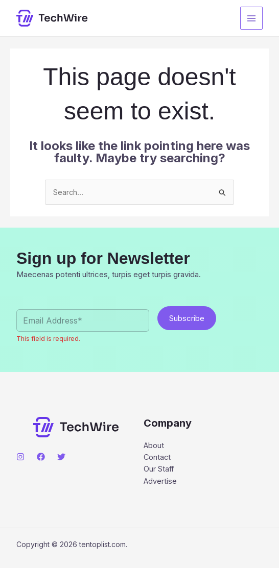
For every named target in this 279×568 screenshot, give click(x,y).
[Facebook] (41, 457)
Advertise (160, 482)
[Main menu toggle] (251, 18)
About (154, 446)
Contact (158, 458)
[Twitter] (61, 457)
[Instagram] (20, 457)
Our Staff (159, 470)
